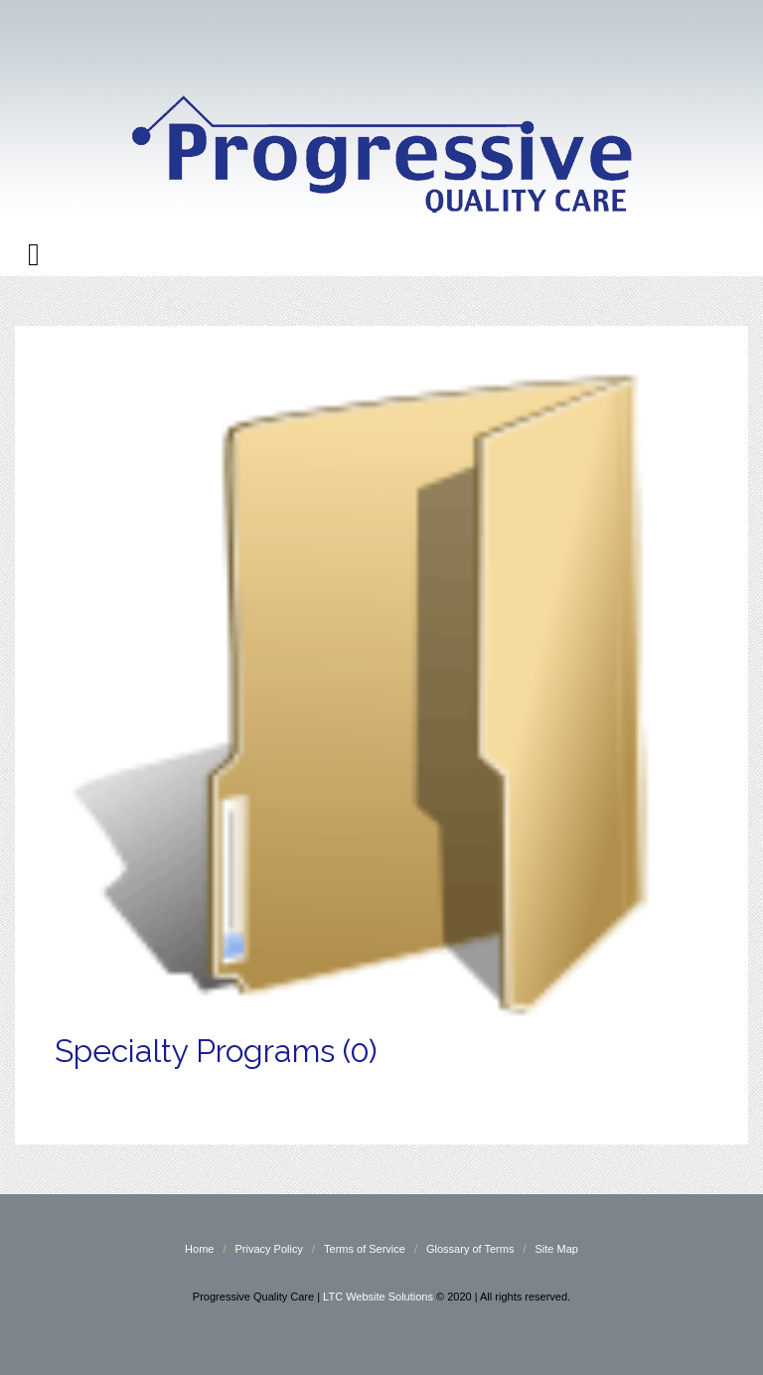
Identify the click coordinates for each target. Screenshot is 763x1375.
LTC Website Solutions (378, 1296)
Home (199, 1249)
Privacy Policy (268, 1249)
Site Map (556, 1249)
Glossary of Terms (470, 1249)
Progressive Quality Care (381, 118)
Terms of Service (364, 1249)
